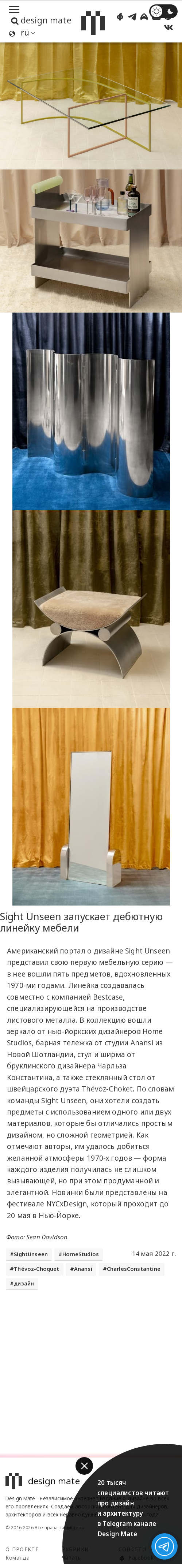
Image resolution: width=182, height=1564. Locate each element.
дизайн (24, 1283)
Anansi (83, 1268)
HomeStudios (80, 1254)
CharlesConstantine (133, 1268)
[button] (84, 1466)
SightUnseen (31, 1254)
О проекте (22, 1549)
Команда (17, 1557)
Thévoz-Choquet (36, 1268)
